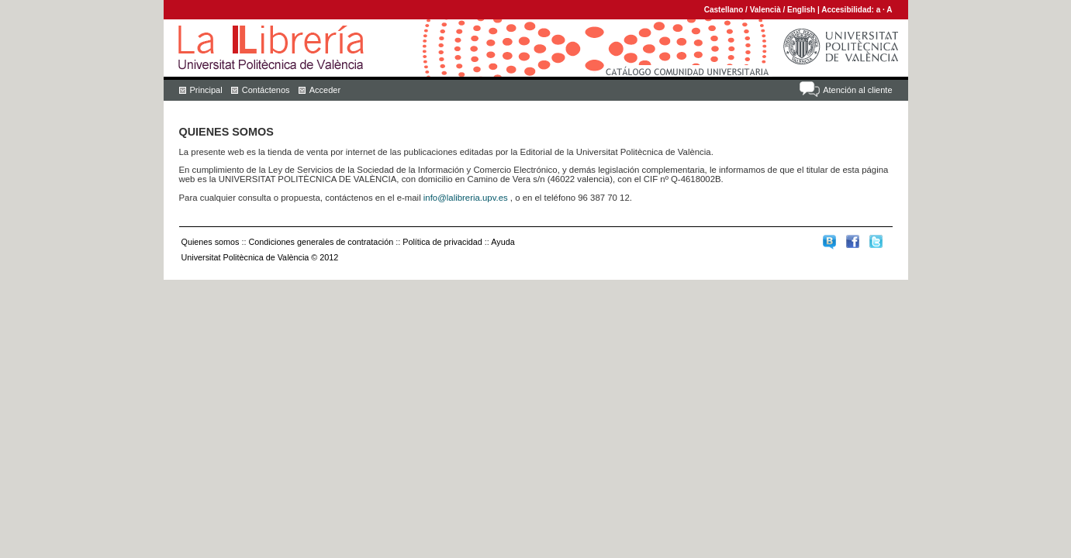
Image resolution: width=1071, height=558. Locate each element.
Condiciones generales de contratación (321, 241)
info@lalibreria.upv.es (465, 197)
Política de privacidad (442, 241)
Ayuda (502, 241)
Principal (206, 90)
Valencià (765, 9)
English (801, 9)
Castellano (724, 9)
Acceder (324, 90)
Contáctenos (266, 90)
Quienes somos (210, 241)
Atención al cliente (857, 90)
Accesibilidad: (848, 9)
